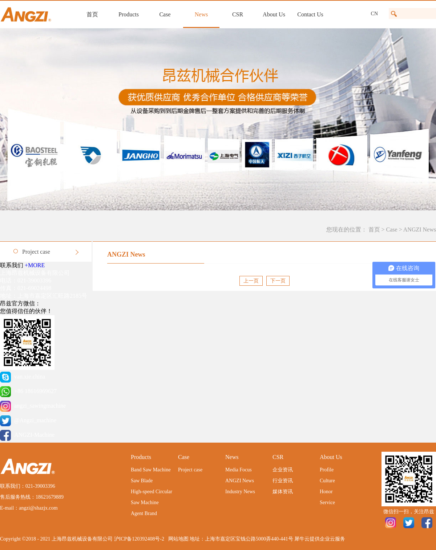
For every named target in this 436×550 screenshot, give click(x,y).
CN (374, 13)
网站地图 (177, 539)
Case (391, 229)
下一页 (278, 281)
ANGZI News (419, 229)
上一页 (251, 281)
